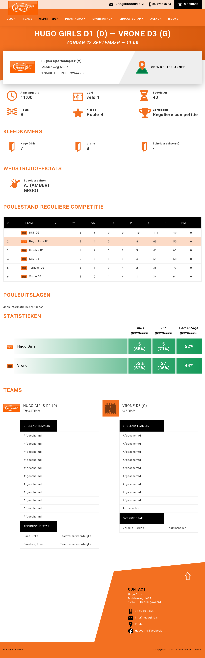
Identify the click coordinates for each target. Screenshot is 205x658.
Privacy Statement (13, 649)
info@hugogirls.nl (127, 4)
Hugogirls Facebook (145, 631)
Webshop (188, 4)
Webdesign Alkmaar (190, 649)
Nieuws (173, 19)
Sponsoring (102, 18)
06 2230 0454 (159, 4)
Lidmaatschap (132, 18)
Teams (27, 19)
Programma (75, 18)
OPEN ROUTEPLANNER (161, 67)
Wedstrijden (49, 19)
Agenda (155, 19)
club (11, 18)
